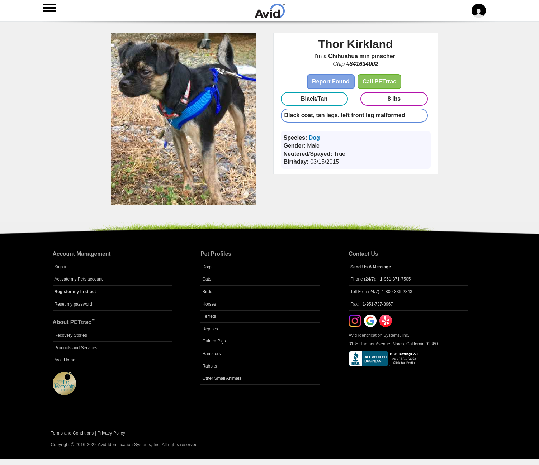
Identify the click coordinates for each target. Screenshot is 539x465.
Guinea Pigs (214, 341)
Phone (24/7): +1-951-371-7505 (380, 279)
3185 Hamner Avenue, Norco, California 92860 (393, 343)
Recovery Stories (71, 335)
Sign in (61, 266)
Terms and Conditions (72, 433)
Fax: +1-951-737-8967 (371, 304)
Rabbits (209, 366)
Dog (314, 138)
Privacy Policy (111, 433)
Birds (207, 291)
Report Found (331, 81)
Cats (206, 279)
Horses (209, 304)
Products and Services (76, 347)
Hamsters (211, 353)
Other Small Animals (221, 378)
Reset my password (73, 304)
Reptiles (210, 328)
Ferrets (209, 316)
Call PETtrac (379, 81)
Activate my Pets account (79, 279)
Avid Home (65, 360)
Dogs (207, 266)
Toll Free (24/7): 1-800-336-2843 (381, 291)
